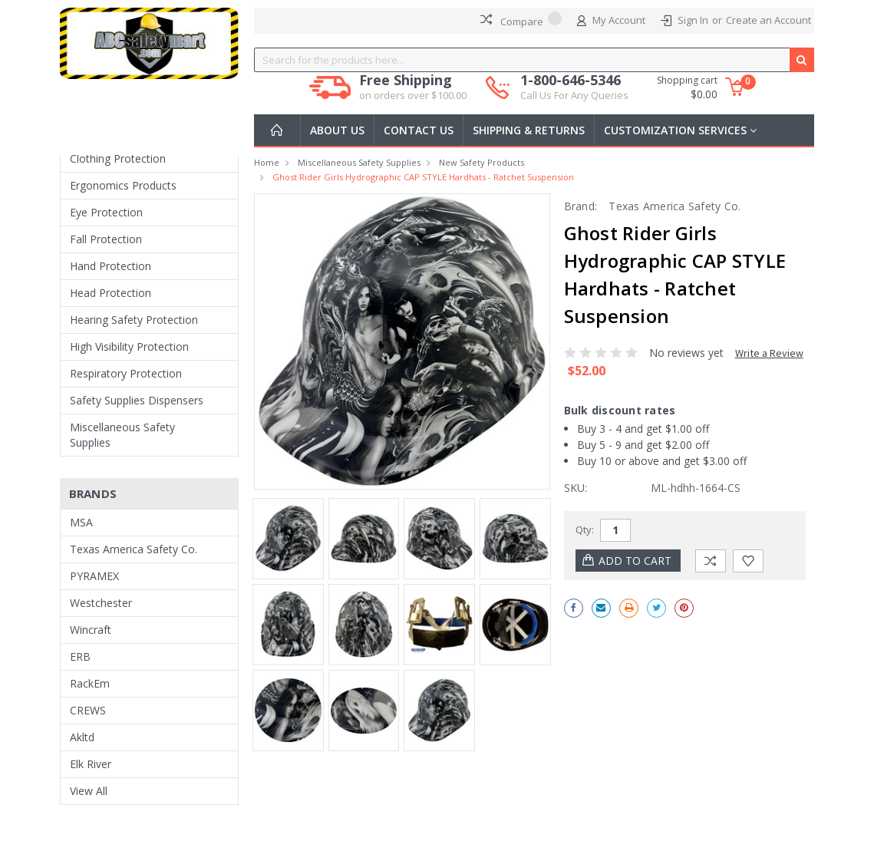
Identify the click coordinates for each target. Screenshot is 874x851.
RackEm (90, 683)
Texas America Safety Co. (133, 549)
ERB (80, 656)
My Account (611, 20)
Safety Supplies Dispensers (136, 400)
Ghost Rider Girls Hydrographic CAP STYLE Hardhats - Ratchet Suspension (423, 177)
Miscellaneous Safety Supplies (122, 435)
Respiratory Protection (126, 373)
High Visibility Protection (129, 346)
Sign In (693, 20)
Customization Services (680, 130)
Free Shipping (413, 87)
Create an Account (768, 20)
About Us (337, 130)
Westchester (101, 602)
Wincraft (90, 629)
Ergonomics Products (123, 185)
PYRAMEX (94, 576)
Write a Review (769, 353)
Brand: (581, 206)
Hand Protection (110, 266)
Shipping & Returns (529, 130)
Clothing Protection (118, 158)
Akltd (82, 737)
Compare (521, 20)
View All (88, 790)
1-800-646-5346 (574, 87)
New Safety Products (481, 162)
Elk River (90, 764)
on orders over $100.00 (413, 95)
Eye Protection (106, 212)
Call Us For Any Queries (574, 95)
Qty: (585, 529)
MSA (81, 522)
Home (266, 162)
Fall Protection (106, 239)
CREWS (88, 710)
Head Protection (110, 292)
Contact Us (418, 130)
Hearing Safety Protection (134, 319)
